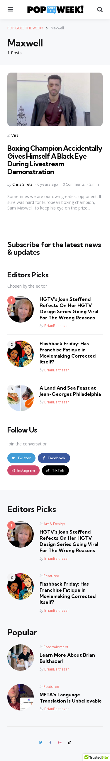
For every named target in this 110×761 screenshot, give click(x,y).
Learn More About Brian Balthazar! (67, 658)
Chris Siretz (22, 184)
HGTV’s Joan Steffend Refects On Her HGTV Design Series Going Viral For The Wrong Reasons (69, 308)
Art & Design (54, 524)
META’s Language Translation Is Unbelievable (71, 698)
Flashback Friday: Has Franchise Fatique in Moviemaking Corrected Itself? (68, 353)
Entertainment (55, 647)
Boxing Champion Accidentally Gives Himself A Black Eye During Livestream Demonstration (54, 160)
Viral (15, 135)
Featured (51, 576)
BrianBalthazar (56, 325)
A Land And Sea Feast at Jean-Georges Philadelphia (70, 391)
